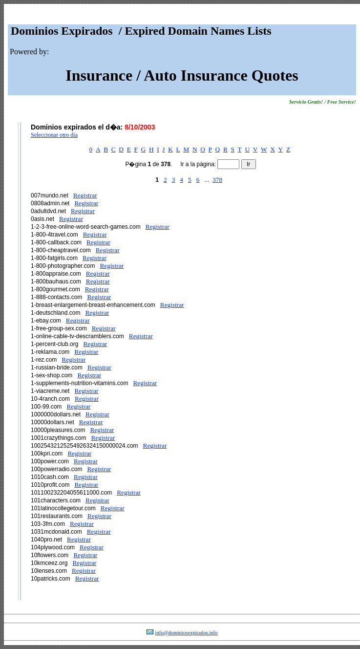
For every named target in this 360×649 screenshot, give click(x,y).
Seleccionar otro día (54, 134)
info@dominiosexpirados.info (186, 632)
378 (217, 179)
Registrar (85, 195)
